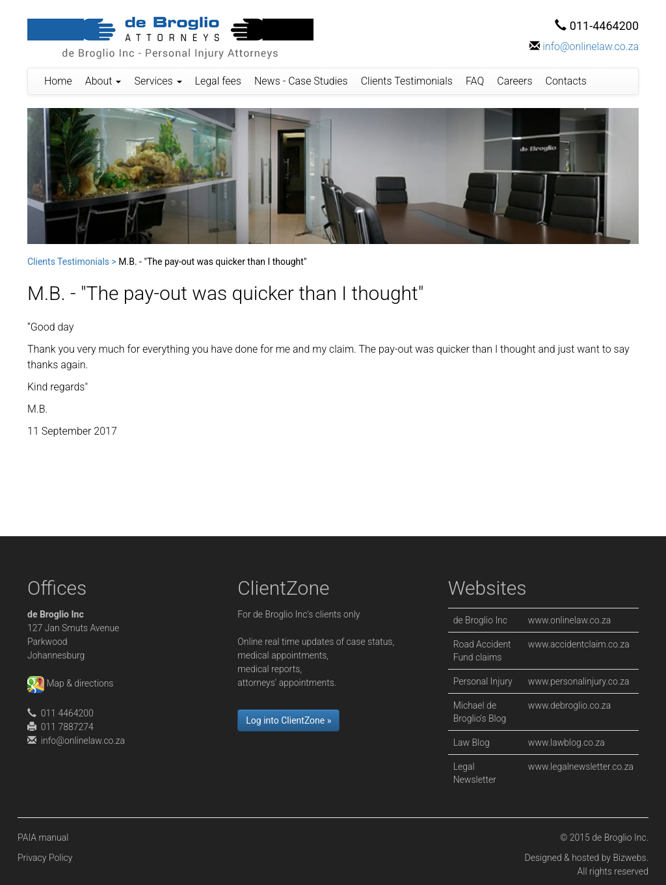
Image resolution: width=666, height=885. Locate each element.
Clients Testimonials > (71, 261)
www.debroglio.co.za (569, 705)
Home (58, 81)
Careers (514, 81)
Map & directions (70, 683)
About (103, 81)
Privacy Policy (45, 857)
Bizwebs (629, 857)
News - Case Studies (301, 81)
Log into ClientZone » (288, 720)
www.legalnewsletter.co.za (580, 766)
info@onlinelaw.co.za (590, 46)
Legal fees (218, 81)
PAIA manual (43, 837)
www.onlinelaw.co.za (569, 620)
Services (157, 81)
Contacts (566, 81)
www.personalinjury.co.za (579, 681)
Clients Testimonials (407, 81)
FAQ (475, 81)
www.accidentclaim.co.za (579, 644)
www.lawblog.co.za (566, 742)
